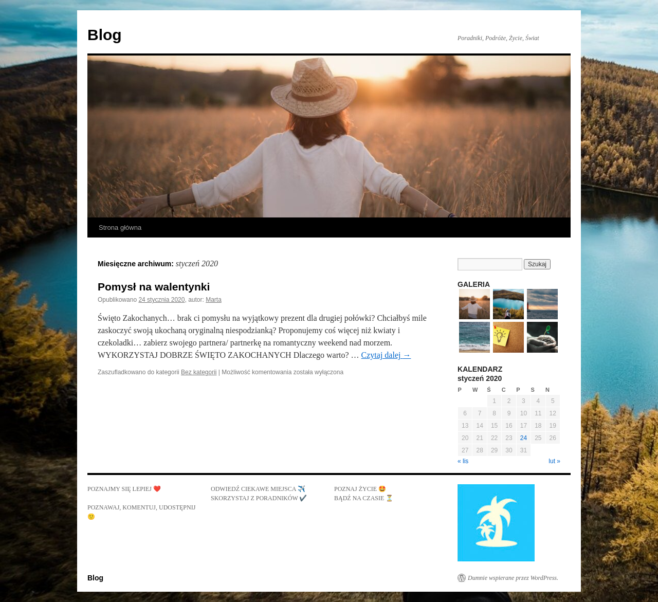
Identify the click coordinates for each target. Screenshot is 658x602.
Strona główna (120, 227)
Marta (214, 299)
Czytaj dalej (386, 355)
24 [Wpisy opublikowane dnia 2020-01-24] (523, 438)
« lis (463, 461)
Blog (104, 34)
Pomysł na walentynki (154, 287)
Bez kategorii (198, 372)
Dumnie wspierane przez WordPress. (513, 577)
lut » (554, 461)
